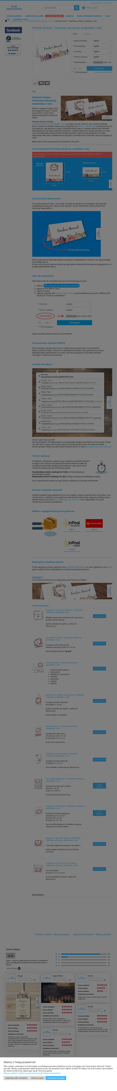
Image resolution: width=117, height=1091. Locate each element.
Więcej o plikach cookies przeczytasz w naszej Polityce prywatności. (32, 1073)
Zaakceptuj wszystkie (55, 1078)
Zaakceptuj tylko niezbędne (16, 1078)
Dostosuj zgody (37, 1078)
